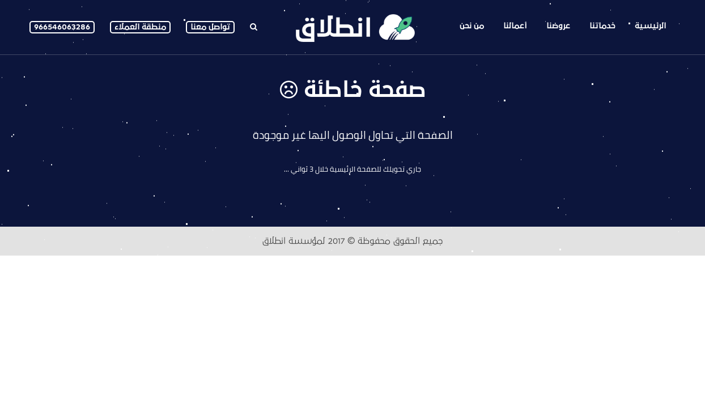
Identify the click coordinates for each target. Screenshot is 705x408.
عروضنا (558, 25)
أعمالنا (515, 25)
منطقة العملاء (140, 27)
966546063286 (62, 27)
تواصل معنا (210, 27)
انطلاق (274, 241)
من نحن (472, 25)
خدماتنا (602, 25)
